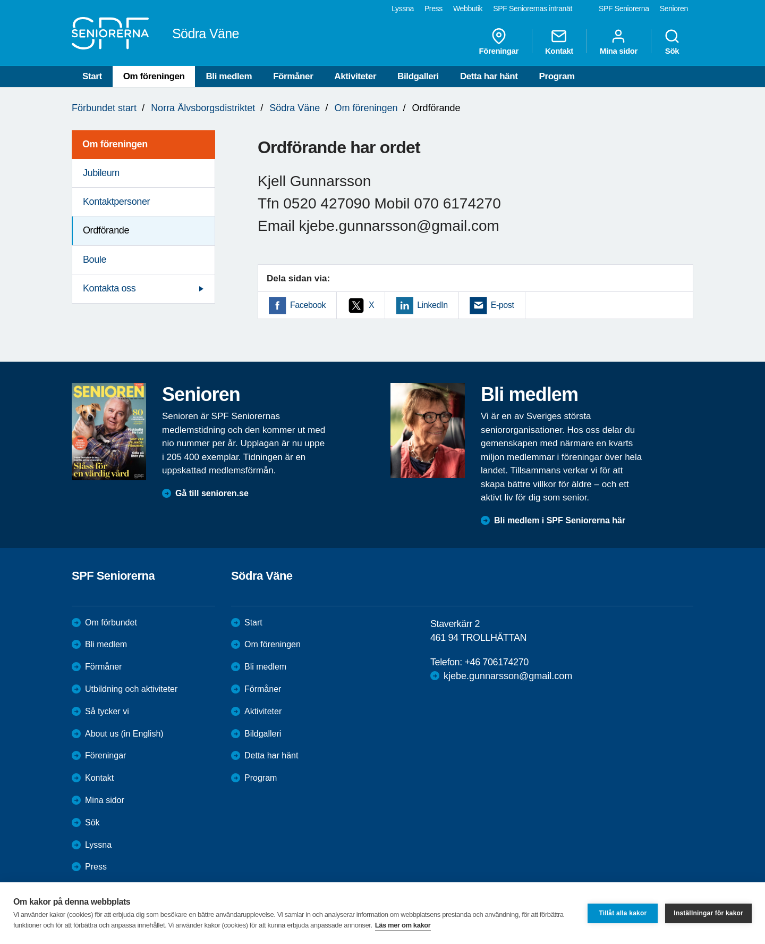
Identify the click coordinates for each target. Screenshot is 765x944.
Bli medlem (229, 76)
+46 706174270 (496, 662)
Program (557, 76)
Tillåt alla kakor (623, 913)
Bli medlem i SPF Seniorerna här (559, 520)
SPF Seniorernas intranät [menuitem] (532, 8)
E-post (502, 305)
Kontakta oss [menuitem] (109, 288)
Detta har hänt (489, 76)
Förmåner (293, 76)
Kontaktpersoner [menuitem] (116, 201)
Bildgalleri (418, 76)
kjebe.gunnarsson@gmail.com (508, 676)
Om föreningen (154, 76)
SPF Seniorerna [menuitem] (624, 8)
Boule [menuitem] (94, 259)
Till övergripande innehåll (0, 0)
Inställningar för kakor (708, 913)
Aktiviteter (355, 76)
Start (92, 76)
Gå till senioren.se (212, 493)
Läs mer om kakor (403, 925)
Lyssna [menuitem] (403, 8)
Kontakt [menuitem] (559, 41)
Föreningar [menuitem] (498, 41)
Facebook (308, 305)
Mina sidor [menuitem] (619, 41)
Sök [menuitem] (672, 41)
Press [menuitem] (433, 8)
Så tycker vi (107, 711)
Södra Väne (294, 108)
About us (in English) (124, 733)
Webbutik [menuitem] (467, 8)
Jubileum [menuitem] (101, 173)
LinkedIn (432, 305)
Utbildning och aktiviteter (131, 689)
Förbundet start (104, 108)
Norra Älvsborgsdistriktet (203, 108)
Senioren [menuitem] (674, 8)
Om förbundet (111, 622)
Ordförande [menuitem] (106, 230)
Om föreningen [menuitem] (115, 144)
